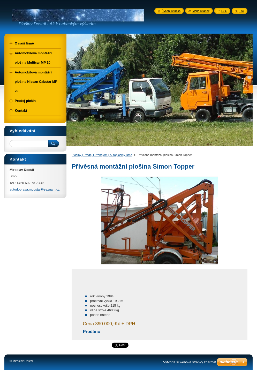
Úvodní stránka (171, 10)
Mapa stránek (200, 10)
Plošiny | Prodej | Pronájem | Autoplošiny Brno (102, 154)
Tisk (241, 10)
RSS (224, 10)
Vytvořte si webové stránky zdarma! (189, 362)
